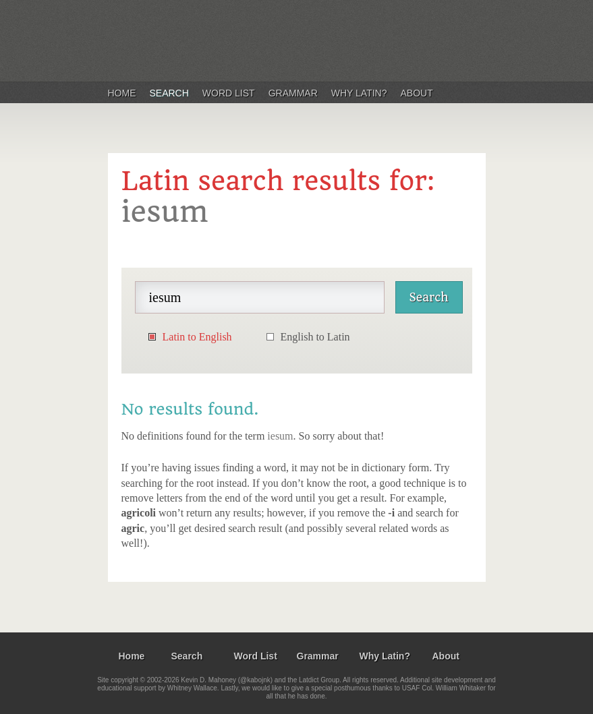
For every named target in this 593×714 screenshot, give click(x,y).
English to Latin (315, 337)
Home (122, 93)
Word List (228, 93)
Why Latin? (359, 93)
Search (169, 93)
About (417, 93)
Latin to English (197, 337)
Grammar (293, 93)
